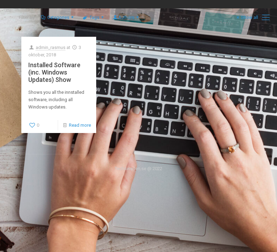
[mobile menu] (266, 17)
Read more (80, 125)
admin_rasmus (50, 47)
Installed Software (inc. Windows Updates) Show (54, 72)
